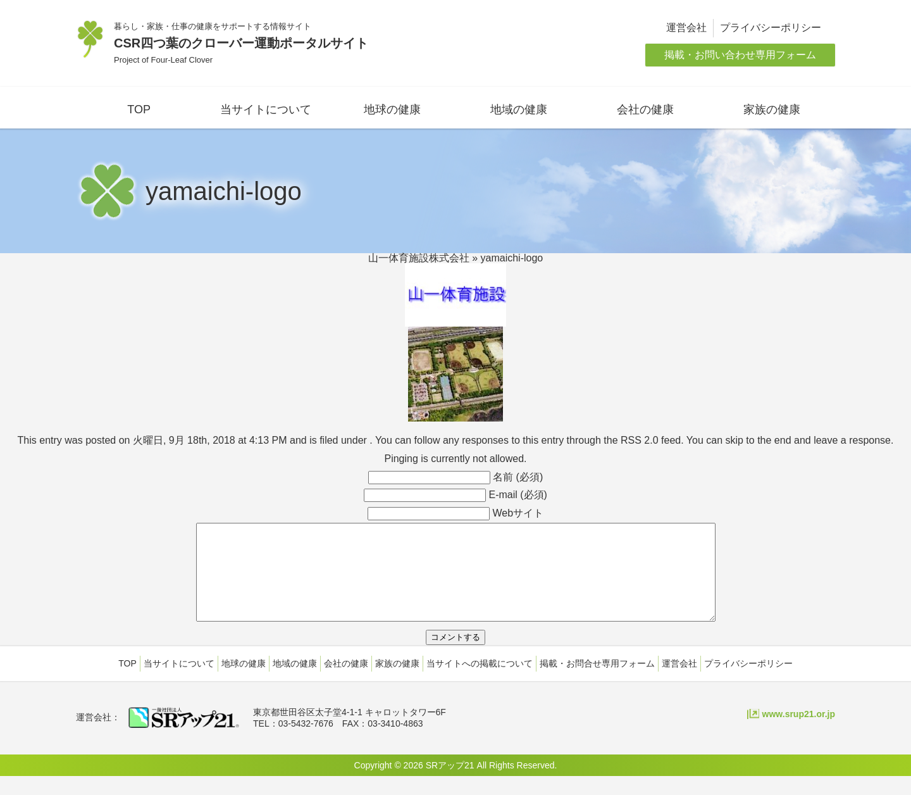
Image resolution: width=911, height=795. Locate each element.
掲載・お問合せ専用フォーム (597, 682)
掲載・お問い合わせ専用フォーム (740, 54)
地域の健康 (518, 109)
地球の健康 (392, 109)
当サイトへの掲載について (479, 682)
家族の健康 (771, 109)
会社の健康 (645, 109)
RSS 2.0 (640, 440)
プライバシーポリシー (770, 27)
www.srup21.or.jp (798, 733)
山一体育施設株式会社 (418, 258)
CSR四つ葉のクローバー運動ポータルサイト (241, 43)
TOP (139, 109)
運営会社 (686, 27)
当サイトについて (265, 109)
